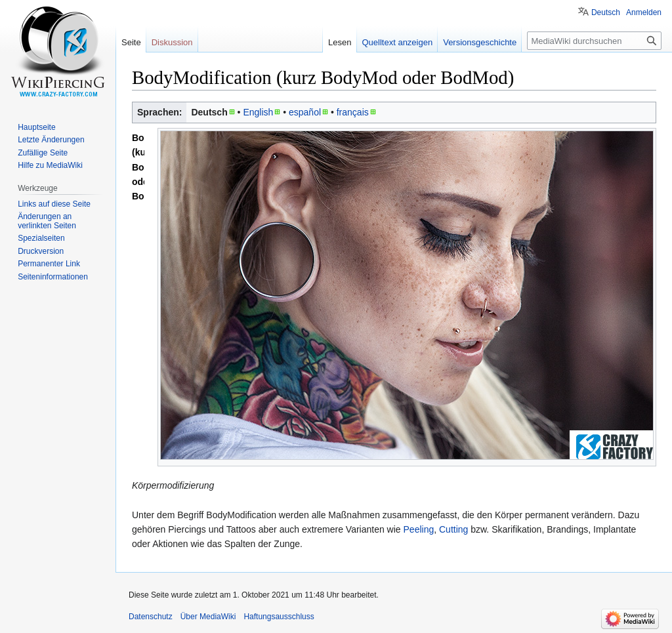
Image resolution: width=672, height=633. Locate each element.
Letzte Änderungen (51, 139)
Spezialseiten (41, 238)
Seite (131, 42)
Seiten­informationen (53, 276)
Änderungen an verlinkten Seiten (47, 221)
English (258, 112)
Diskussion (172, 42)
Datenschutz (151, 616)
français (353, 112)
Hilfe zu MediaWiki (50, 165)
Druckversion (41, 251)
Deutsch (605, 12)
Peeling (419, 529)
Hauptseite (36, 127)
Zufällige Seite (43, 152)
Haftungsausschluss (278, 616)
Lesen (339, 42)
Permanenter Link (49, 263)
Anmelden (644, 12)
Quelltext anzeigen (397, 42)
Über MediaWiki (208, 616)
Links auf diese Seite (54, 204)
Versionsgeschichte (479, 42)
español (305, 112)
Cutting (453, 529)
